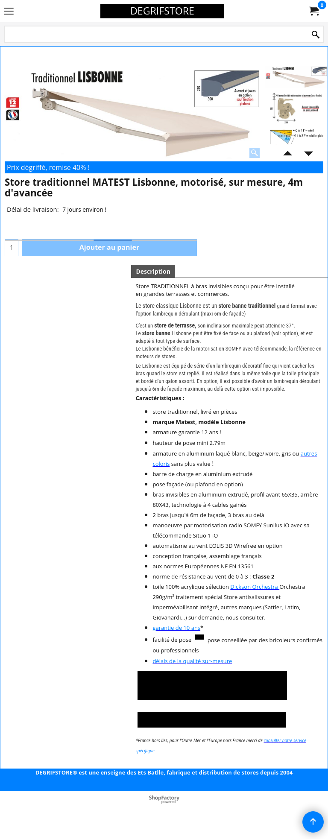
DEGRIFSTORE (162, 11)
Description (153, 271)
